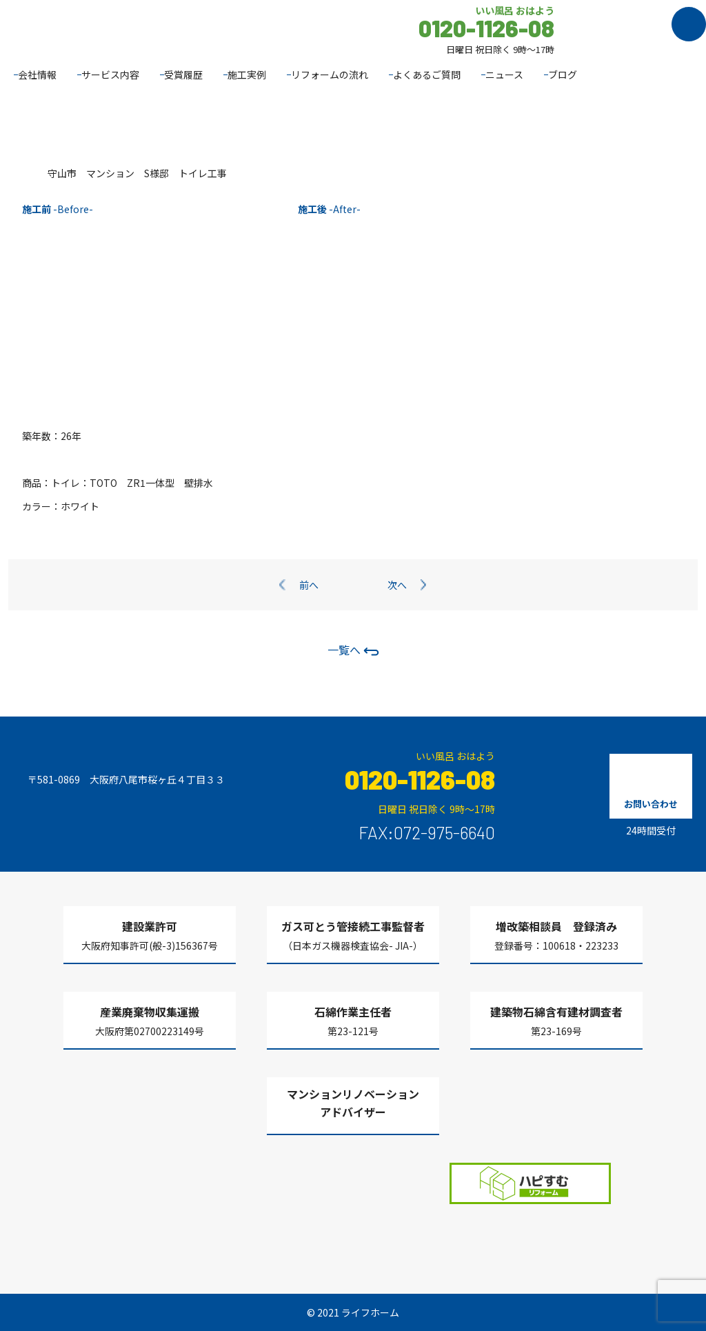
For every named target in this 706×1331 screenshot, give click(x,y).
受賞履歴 (183, 74)
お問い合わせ (651, 803)
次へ (397, 585)
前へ (309, 585)
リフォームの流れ (329, 74)
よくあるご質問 (427, 74)
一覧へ (353, 649)
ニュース (504, 74)
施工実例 (247, 74)
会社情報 (37, 74)
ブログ (562, 74)
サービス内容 (110, 74)
